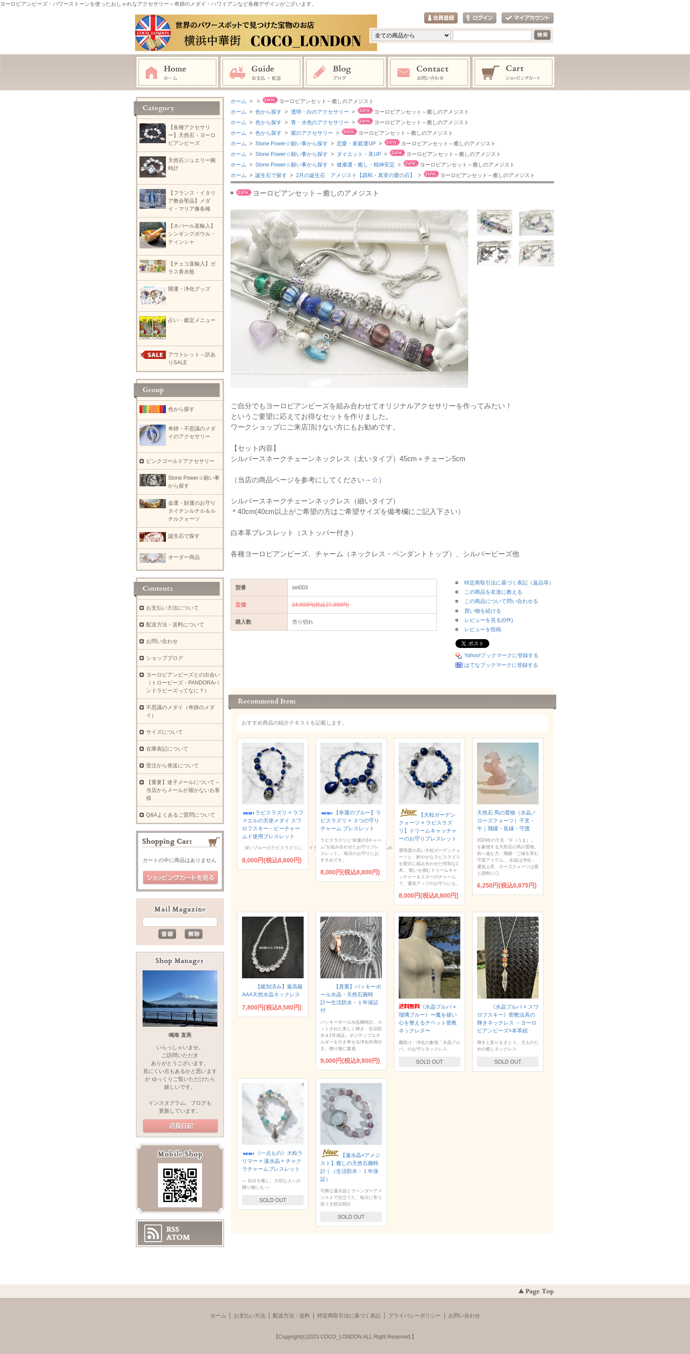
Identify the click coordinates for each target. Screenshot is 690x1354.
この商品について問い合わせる (501, 601)
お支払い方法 (249, 1316)
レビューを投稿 (482, 629)
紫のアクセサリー (311, 133)
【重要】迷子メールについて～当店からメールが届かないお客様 (183, 790)
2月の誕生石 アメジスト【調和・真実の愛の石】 (354, 175)
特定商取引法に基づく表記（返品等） (509, 583)
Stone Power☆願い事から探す (291, 144)
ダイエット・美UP (358, 154)
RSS (172, 1229)
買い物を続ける (482, 611)
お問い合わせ (429, 73)
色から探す (268, 112)
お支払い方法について (172, 608)
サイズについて (164, 732)
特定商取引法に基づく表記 (349, 1316)
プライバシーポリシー (414, 1316)
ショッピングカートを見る (180, 878)
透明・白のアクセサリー (319, 112)
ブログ (345, 73)
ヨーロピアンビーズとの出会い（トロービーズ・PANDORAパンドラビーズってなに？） (183, 683)
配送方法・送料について (175, 625)
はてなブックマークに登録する (501, 665)
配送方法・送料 (291, 1316)
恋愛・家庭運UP (355, 144)
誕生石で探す (270, 175)
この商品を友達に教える (493, 592)
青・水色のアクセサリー (319, 122)
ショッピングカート (514, 73)
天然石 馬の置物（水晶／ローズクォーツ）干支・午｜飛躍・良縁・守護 (506, 821)
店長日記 (180, 1126)
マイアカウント (527, 18)
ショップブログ (164, 658)
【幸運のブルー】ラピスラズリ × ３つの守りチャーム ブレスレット (350, 821)
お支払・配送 (261, 73)
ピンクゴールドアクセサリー (180, 461)
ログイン (479, 18)
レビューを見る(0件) (488, 620)
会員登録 (441, 18)
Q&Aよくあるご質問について (180, 815)
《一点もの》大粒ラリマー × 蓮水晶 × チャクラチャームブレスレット (272, 1161)
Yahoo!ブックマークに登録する (501, 655)
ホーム (177, 73)
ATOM (178, 1237)
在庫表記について (167, 749)
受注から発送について (172, 765)
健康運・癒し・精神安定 (365, 165)
